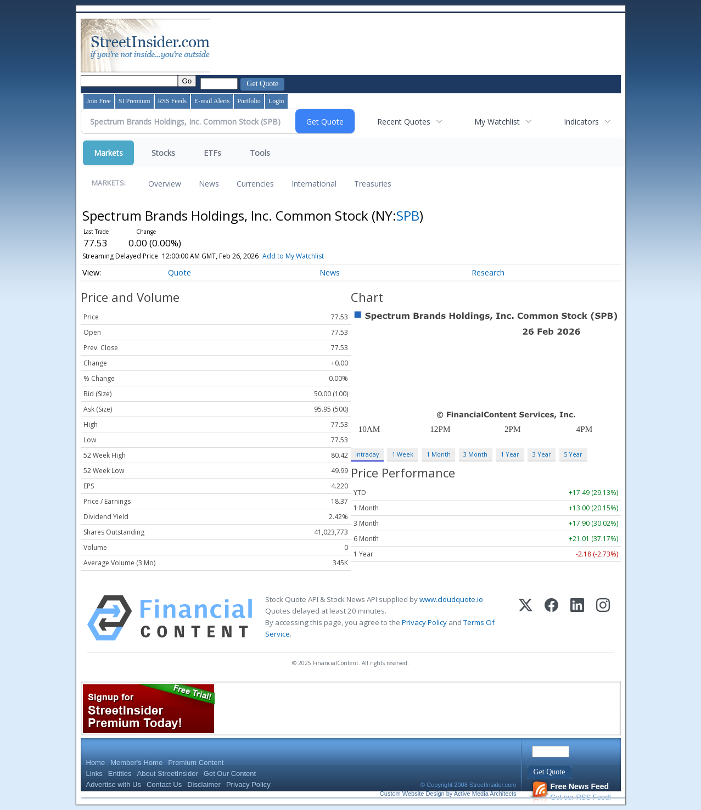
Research (488, 272)
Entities (120, 773)
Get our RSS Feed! (571, 792)
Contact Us (164, 784)
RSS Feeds (172, 101)
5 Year (573, 454)
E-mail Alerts (211, 101)
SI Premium (134, 101)
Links (94, 773)
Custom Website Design (412, 793)
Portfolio (249, 101)
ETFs (212, 153)
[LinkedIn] (577, 618)
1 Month (439, 454)
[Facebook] (551, 618)
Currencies (255, 183)
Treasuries (372, 183)
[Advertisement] (412, 45)
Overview (164, 183)
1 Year (510, 454)
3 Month (475, 454)
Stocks (163, 153)
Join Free (99, 101)
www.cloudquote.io (451, 599)
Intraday (367, 454)
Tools (260, 153)
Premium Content (195, 762)
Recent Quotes (403, 121)
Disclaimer (204, 784)
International (314, 183)
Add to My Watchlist (307, 256)
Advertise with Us (113, 784)
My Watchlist (497, 121)
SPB (407, 215)
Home (95, 762)
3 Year (541, 454)
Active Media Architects (485, 793)
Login (276, 101)
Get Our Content (230, 773)
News (209, 183)
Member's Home (136, 762)
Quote (179, 272)
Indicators (581, 121)
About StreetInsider (167, 773)
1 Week (402, 454)
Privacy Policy (424, 622)
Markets (108, 153)
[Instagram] (603, 618)
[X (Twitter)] (525, 618)
